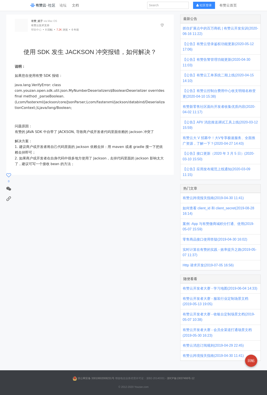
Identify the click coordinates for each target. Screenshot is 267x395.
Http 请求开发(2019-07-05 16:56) (208, 265)
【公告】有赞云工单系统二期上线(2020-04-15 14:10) (218, 78)
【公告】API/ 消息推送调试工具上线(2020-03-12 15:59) (220, 125)
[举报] (162, 25)
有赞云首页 (228, 5)
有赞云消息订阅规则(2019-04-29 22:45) (213, 345)
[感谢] (8, 178)
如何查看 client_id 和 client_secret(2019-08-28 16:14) (218, 211)
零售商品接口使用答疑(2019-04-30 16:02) (215, 239)
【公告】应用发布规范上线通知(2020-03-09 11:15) (216, 172)
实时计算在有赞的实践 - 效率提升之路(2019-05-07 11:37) (220, 252)
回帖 (49, 29)
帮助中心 (36, 29)
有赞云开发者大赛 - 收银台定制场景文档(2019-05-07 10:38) (219, 317)
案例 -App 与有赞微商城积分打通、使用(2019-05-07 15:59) (218, 226)
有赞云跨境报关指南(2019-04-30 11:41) (213, 198)
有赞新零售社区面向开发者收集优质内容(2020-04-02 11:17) (219, 109)
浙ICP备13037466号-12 (181, 378)
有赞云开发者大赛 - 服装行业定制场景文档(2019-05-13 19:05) (215, 301)
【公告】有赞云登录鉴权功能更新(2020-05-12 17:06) (218, 46)
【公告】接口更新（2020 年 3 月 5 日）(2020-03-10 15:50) (218, 156)
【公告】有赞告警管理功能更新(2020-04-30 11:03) (216, 62)
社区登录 (204, 5)
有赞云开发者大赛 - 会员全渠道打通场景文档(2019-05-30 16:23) (217, 332)
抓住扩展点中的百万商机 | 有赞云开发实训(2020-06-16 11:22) (220, 31)
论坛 (63, 5)
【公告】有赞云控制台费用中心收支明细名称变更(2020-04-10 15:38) (219, 93)
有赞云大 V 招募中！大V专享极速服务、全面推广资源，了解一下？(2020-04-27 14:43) (219, 140)
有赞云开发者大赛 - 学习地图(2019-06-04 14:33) (220, 288)
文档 (75, 5)
